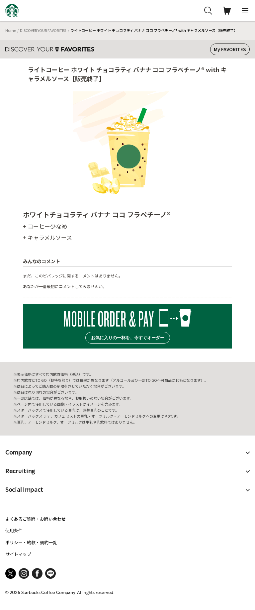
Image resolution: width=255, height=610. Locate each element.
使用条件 (14, 530)
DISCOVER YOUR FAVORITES (43, 30)
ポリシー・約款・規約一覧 (31, 542)
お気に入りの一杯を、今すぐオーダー (127, 337)
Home (10, 30)
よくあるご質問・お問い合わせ (35, 519)
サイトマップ (18, 554)
